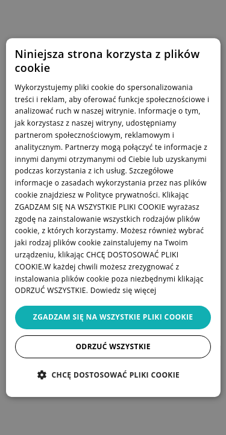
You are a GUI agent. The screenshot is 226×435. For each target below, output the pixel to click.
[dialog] (112, 217)
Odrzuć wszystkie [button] (112, 346)
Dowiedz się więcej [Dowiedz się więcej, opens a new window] (123, 291)
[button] (113, 374)
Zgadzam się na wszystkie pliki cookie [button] (113, 317)
